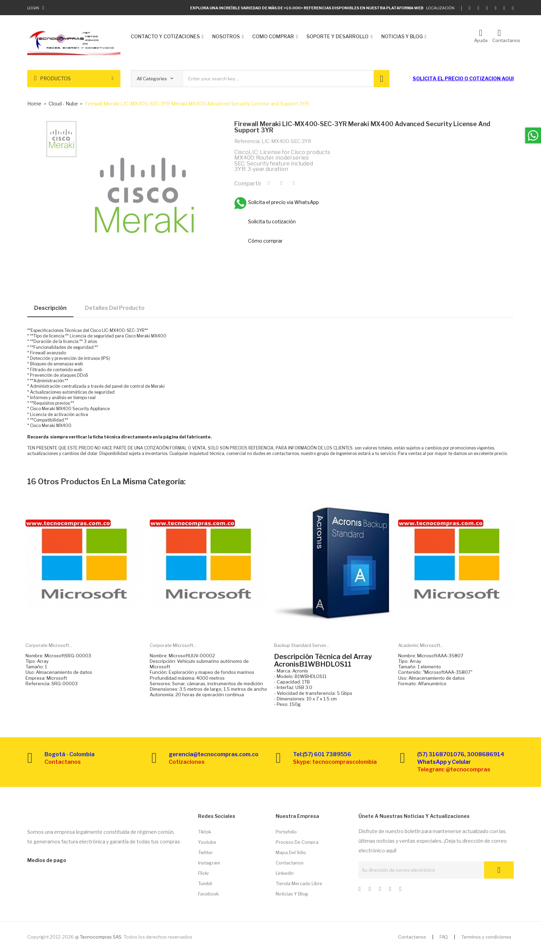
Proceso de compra (297, 842)
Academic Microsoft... (420, 645)
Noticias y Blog (292, 894)
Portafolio (286, 831)
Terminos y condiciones (486, 937)
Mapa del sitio (291, 852)
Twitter (205, 852)
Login (33, 8)
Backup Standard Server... (301, 645)
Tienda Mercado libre (299, 883)
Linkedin (285, 873)
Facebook (208, 894)
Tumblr (205, 883)
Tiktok (204, 831)
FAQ (444, 937)
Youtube (207, 842)
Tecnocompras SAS (100, 937)
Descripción (50, 308)
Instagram (209, 862)
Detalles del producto (115, 308)
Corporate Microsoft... (49, 645)
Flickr (203, 873)
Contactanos (290, 862)
